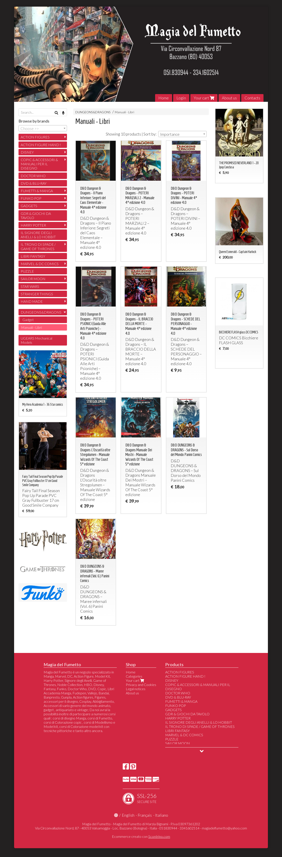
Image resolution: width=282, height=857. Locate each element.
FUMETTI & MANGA (37, 191)
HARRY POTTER (33, 225)
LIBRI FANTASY (33, 256)
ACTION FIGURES (35, 137)
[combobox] (182, 134)
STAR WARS (30, 286)
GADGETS (29, 206)
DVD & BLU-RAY (33, 183)
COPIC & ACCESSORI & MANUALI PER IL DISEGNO (39, 164)
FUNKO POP (31, 198)
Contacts (252, 97)
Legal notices (135, 689)
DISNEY (27, 152)
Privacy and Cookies (141, 684)
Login (181, 97)
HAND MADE (32, 301)
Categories (134, 676)
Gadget (28, 320)
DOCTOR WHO (33, 176)
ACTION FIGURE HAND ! (41, 145)
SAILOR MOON (33, 279)
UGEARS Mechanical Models (36, 340)
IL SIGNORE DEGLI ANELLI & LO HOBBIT (38, 235)
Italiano (161, 815)
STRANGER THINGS (37, 294)
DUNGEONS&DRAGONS (93, 112)
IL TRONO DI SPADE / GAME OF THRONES (38, 246)
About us (229, 97)
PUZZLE (27, 271)
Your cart (204, 97)
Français (145, 815)
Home (163, 97)
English (128, 815)
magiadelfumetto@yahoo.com (224, 828)
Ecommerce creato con (141, 836)
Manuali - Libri (124, 112)
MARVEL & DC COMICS (40, 264)
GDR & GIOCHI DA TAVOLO (36, 215)
